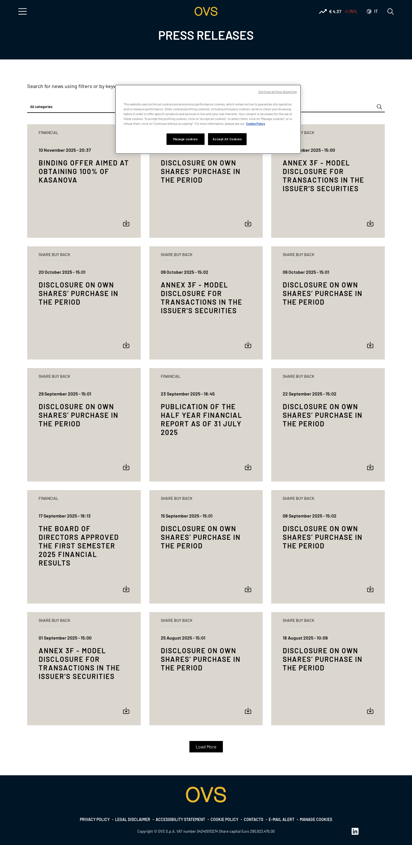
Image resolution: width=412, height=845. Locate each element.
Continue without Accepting (277, 91)
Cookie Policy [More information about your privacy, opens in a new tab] (255, 123)
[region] (208, 119)
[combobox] (84, 107)
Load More (206, 746)
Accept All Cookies (227, 139)
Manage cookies (316, 819)
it (376, 11)
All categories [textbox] (41, 106)
